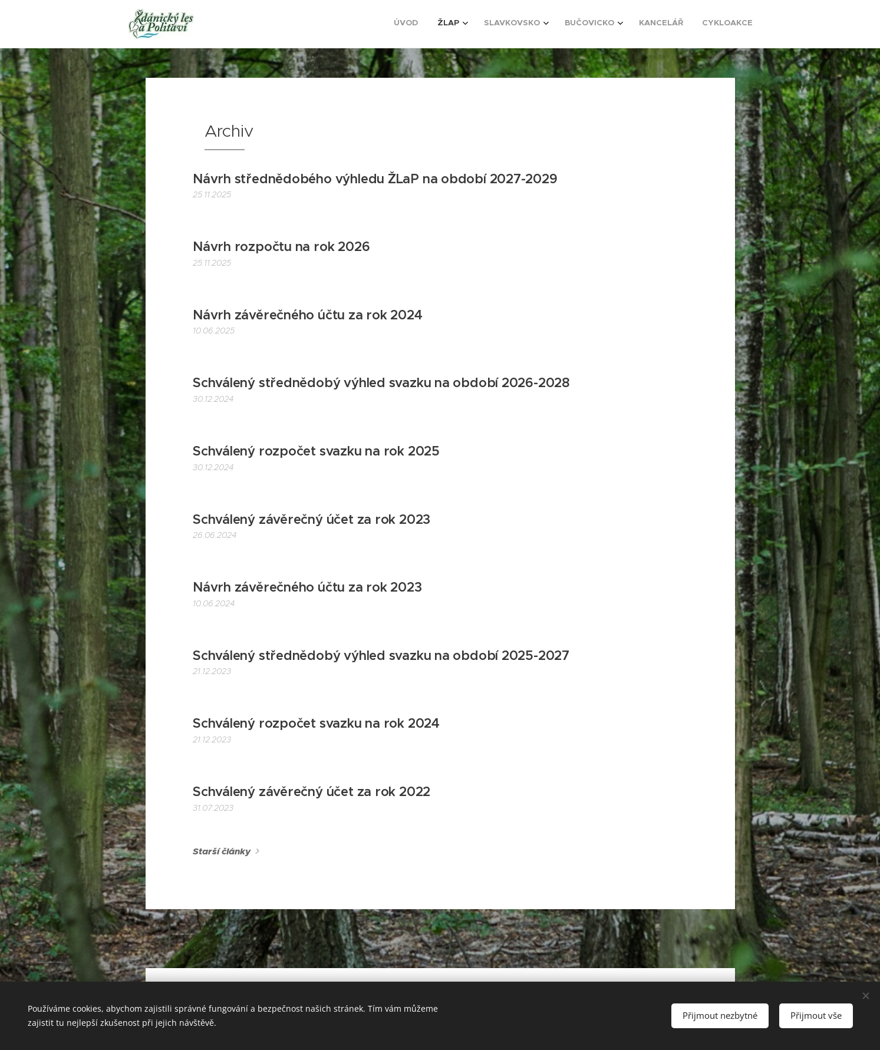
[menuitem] (644, 24)
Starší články (222, 851)
